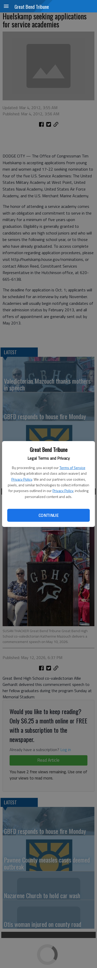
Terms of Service (72, 467)
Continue (48, 515)
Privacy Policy (21, 479)
